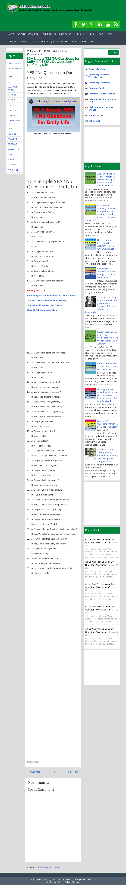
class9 (11, 115)
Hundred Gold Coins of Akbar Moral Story (47, 300)
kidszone (12, 144)
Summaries (49, 34)
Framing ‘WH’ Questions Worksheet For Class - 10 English (107, 424)
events (11, 128)
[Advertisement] (53, 156)
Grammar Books (96, 88)
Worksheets (14, 169)
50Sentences (14, 63)
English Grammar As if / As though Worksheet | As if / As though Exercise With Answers (107, 337)
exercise (11, 133)
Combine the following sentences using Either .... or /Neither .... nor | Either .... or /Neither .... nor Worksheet (102, 212)
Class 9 (91, 34)
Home (11, 34)
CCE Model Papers (12, 88)
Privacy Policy (64, 882)
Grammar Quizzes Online (101, 93)
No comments (36, 54)
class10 (11, 110)
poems (10, 159)
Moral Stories (95, 115)
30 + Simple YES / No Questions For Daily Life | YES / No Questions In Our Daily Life (53, 62)
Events (12, 41)
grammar (12, 139)
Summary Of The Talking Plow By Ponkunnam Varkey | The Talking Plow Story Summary (107, 455)
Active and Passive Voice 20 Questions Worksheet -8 (99, 541)
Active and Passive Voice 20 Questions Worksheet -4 (99, 630)
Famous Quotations (99, 82)
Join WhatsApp (60, 41)
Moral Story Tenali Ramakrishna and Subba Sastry (51, 295)
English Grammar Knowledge (60, 879)
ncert (10, 154)
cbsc (10, 76)
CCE (101, 34)
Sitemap (76, 882)
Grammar (34, 34)
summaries (13, 164)
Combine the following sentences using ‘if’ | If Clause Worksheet (107, 273)
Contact (24, 41)
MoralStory (14, 149)
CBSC (109, 34)
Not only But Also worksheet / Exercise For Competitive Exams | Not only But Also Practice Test (107, 395)
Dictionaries (40, 41)
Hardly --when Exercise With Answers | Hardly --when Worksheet (106, 244)
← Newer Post (33, 771)
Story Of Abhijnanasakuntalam (42, 310)
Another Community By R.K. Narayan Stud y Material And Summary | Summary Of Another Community (101, 305)
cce (9, 81)
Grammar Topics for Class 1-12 (102, 100)
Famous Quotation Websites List (98, 76)
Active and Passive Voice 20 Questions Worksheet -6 (99, 586)
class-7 (11, 100)
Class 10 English (96, 69)
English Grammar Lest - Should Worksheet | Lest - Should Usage (107, 366)
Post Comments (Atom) (49, 867)
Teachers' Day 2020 (83, 41)
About (21, 34)
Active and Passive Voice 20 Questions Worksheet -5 (99, 608)
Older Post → (74, 771)
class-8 (11, 105)
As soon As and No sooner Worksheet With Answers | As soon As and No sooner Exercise (106, 179)
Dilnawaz (91, 879)
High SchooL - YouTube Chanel (100, 108)
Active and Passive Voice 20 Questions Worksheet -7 (99, 563)
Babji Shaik (61, 51)
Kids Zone (65, 34)
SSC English (94, 120)
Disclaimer (51, 882)
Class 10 (79, 34)
